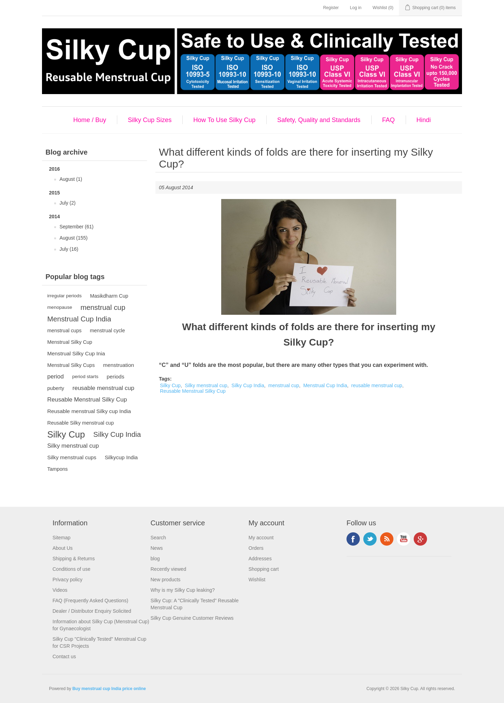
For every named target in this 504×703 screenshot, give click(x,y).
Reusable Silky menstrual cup (80, 423)
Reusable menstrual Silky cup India (89, 411)
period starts (85, 376)
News (156, 548)
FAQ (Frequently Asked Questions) (90, 600)
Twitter (370, 539)
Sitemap (61, 537)
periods (115, 376)
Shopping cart (263, 569)
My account (261, 537)
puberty (55, 388)
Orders (256, 548)
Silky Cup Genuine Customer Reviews (191, 618)
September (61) (76, 226)
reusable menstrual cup (103, 388)
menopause (59, 307)
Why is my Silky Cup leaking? (182, 590)
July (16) (68, 249)
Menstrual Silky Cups (71, 365)
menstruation (118, 365)
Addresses (260, 558)
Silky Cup (66, 434)
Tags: (165, 379)
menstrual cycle (107, 330)
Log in (356, 7)
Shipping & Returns (73, 558)
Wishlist (256, 579)
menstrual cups (64, 330)
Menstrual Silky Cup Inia (76, 353)
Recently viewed (168, 569)
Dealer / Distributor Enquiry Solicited (91, 611)
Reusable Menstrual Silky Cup (87, 399)
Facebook (353, 539)
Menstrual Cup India (79, 319)
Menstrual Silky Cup (69, 342)
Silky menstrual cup (73, 445)
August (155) (73, 238)
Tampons (57, 469)
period (55, 376)
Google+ (420, 539)
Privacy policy (67, 579)
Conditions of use (71, 569)
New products (165, 579)
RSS (386, 539)
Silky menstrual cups (71, 457)
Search (158, 537)
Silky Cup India (117, 434)
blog (155, 558)
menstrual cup (102, 307)
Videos (60, 590)
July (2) (67, 203)
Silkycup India (121, 457)
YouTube (403, 539)
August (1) (70, 179)
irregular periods (64, 295)
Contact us (64, 656)
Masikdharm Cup (109, 296)
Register (331, 7)
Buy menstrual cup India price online (109, 688)
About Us (62, 548)
